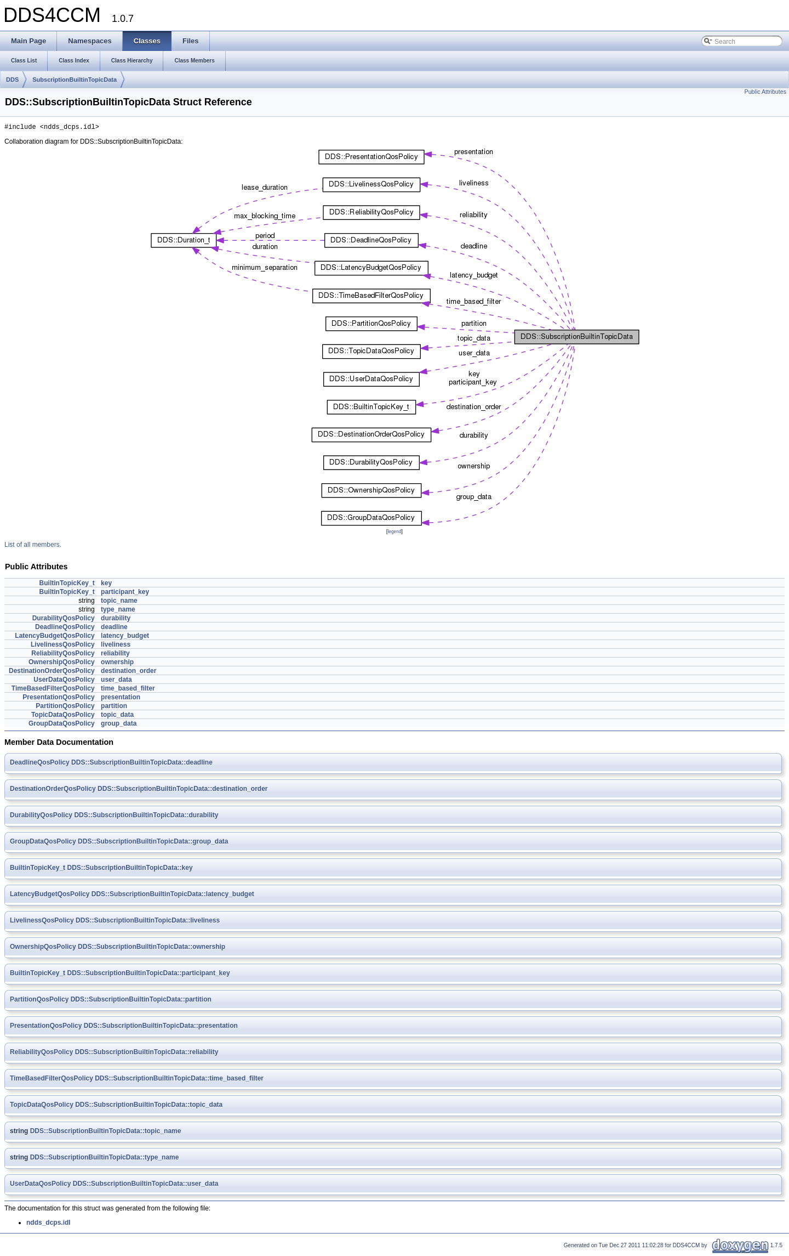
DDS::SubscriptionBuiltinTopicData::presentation (161, 1027)
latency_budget (125, 637)
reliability (115, 655)
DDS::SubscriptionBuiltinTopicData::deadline (142, 764)
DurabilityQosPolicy (63, 620)
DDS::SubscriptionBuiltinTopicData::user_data (146, 1185)
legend (394, 533)
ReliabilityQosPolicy (62, 655)
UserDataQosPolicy (63, 681)
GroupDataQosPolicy (61, 725)
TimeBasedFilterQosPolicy (53, 690)
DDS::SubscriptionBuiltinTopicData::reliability (147, 1053)
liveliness (115, 646)
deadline (114, 628)
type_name (118, 611)
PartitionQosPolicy (65, 707)
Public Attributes (765, 91)
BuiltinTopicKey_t (67, 585)
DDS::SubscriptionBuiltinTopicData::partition (141, 1001)
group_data (118, 725)
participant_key (125, 593)
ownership (117, 663)
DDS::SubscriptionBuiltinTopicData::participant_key (148, 974)
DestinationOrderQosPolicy (52, 672)
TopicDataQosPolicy (63, 716)
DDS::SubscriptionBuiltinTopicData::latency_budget (173, 895)
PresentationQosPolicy (58, 699)
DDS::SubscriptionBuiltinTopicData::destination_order (182, 790)
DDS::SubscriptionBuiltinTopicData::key (129, 869)
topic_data (117, 716)
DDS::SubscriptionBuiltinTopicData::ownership (151, 948)
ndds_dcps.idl (48, 1224)
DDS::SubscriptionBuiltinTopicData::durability (146, 817)
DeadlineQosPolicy (65, 628)
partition (114, 707)
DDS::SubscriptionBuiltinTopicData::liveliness (148, 922)
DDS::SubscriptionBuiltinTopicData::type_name (104, 1159)
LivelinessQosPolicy (63, 646)
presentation (120, 699)
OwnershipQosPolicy (61, 663)
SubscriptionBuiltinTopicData (74, 79)
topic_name (119, 602)
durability (115, 620)
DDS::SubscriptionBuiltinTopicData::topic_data (148, 1106)
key (106, 585)
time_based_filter (128, 690)
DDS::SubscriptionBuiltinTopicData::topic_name (105, 1132)
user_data (116, 681)
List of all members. (32, 546)
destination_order (128, 672)
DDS (12, 79)
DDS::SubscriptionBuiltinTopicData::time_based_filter (179, 1080)
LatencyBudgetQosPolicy (54, 637)
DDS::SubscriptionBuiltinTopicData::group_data (153, 843)
